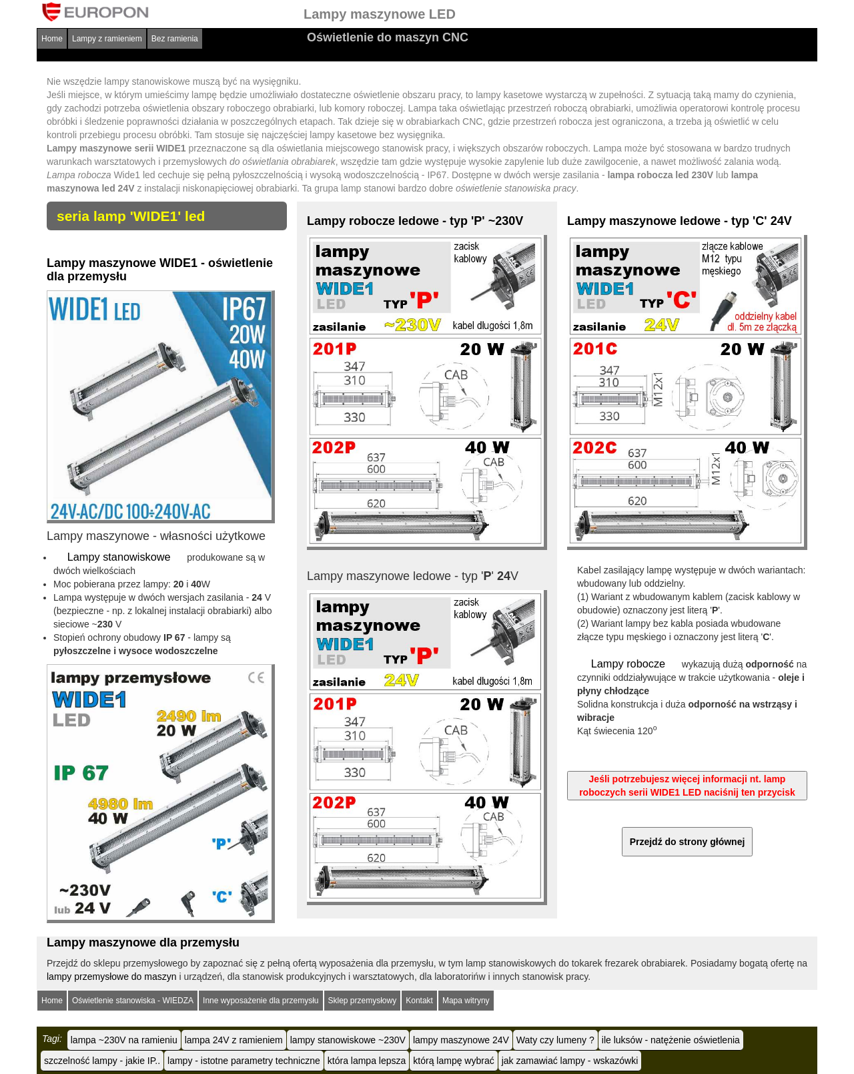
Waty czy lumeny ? (555, 1039)
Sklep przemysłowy (362, 1000)
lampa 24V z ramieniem (234, 1039)
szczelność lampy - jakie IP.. (102, 1060)
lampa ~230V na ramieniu (124, 1039)
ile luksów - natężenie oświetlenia (671, 1039)
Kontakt (419, 1000)
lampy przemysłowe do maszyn (112, 976)
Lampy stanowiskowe (118, 556)
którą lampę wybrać (453, 1060)
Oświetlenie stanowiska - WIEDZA (132, 1000)
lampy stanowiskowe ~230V (348, 1039)
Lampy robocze (628, 663)
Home (52, 38)
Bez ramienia (174, 38)
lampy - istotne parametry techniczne (243, 1060)
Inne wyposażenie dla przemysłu (260, 1000)
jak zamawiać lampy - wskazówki (570, 1060)
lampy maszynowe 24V (461, 1039)
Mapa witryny (466, 1000)
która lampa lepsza (367, 1060)
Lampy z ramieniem (107, 38)
